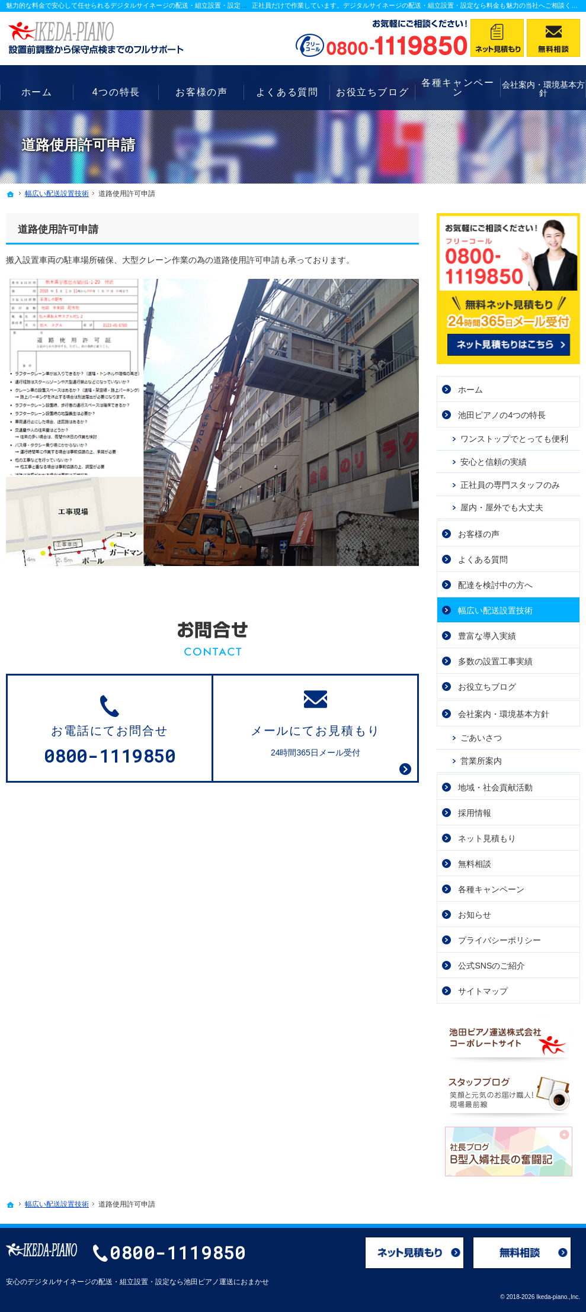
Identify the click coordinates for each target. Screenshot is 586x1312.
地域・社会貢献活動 (495, 787)
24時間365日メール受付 (315, 722)
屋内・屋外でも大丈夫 (501, 507)
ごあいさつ (481, 737)
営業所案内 (481, 761)
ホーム (470, 389)
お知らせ (474, 914)
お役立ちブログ (487, 687)
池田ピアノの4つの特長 (502, 415)
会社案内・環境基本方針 (503, 714)
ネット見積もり (487, 838)
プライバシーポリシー (499, 940)
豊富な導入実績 (487, 636)
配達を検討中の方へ (495, 585)
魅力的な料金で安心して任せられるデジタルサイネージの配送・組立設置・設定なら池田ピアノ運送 (152, 5)
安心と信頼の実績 (493, 462)
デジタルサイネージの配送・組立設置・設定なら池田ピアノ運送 (130, 1282)
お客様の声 (478, 534)
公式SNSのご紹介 (491, 965)
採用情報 (474, 813)
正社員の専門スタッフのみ (510, 485)
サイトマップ (483, 991)
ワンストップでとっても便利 (514, 438)
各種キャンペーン (491, 889)
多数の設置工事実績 (495, 661)
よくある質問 (483, 559)
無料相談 (474, 864)
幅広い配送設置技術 (495, 610)
